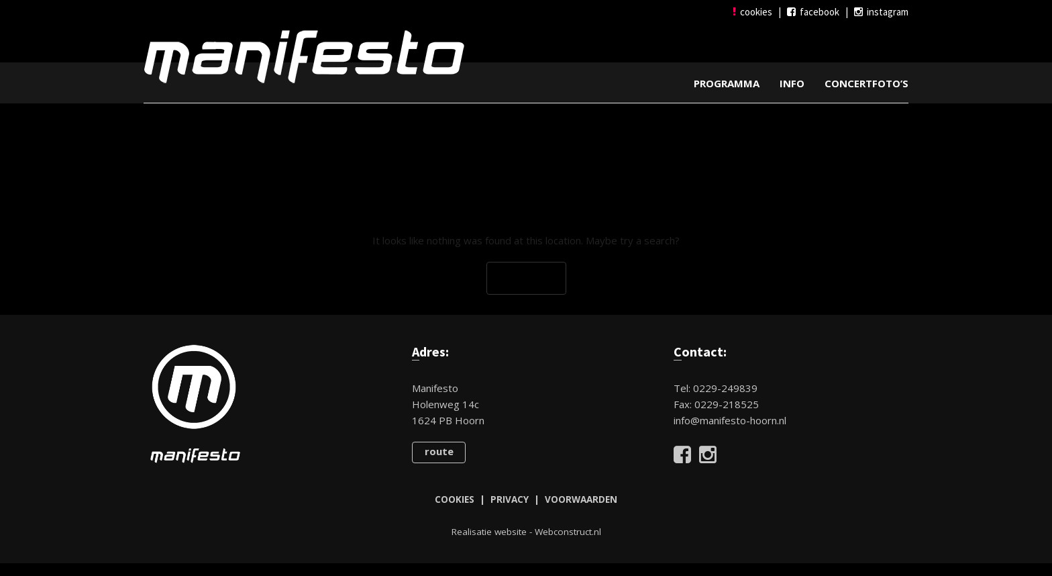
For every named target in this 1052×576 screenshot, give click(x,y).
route (439, 450)
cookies (752, 11)
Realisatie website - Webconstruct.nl (526, 531)
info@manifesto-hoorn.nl (730, 419)
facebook (813, 11)
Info (792, 82)
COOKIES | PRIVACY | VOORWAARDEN (526, 499)
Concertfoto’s (866, 82)
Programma (726, 82)
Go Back (526, 278)
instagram (881, 11)
